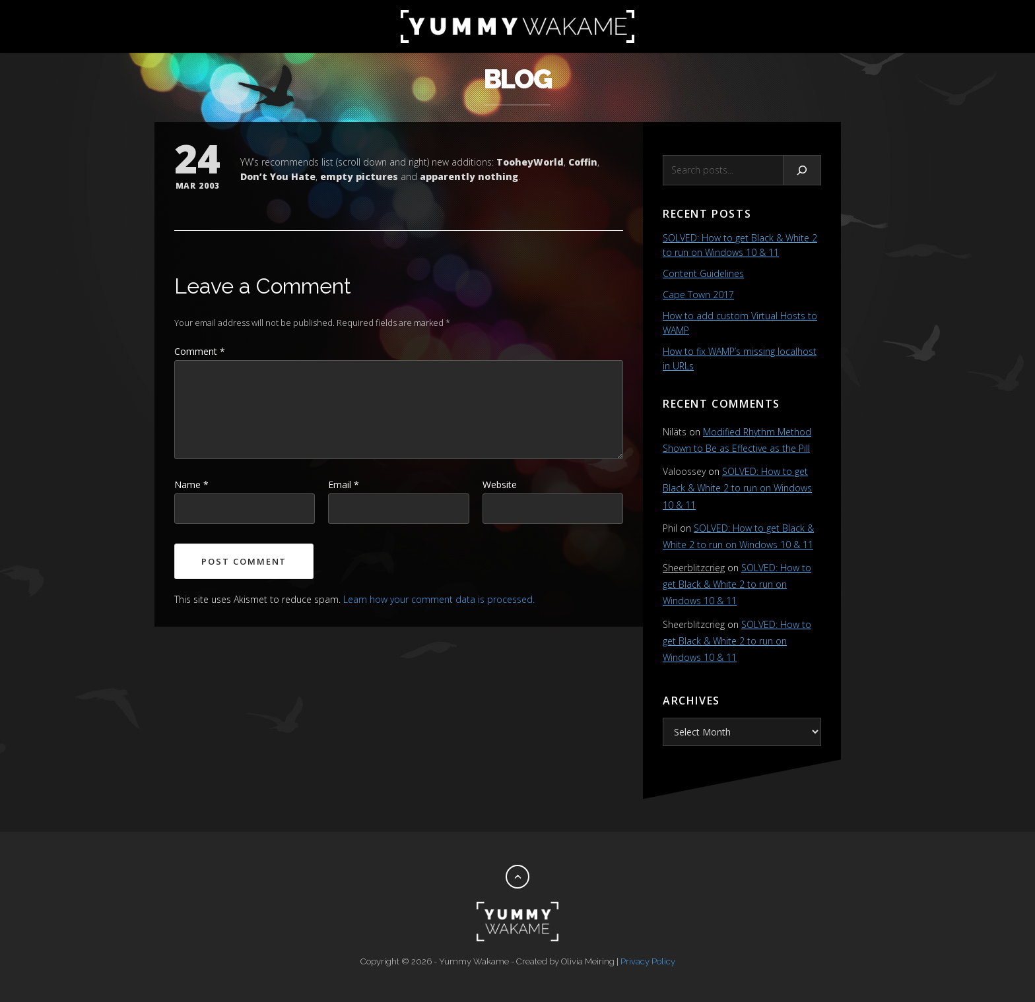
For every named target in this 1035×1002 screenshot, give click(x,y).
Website (500, 484)
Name (191, 484)
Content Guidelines (703, 273)
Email (343, 484)
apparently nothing (469, 176)
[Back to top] (517, 877)
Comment (199, 351)
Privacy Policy (647, 961)
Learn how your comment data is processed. (439, 599)
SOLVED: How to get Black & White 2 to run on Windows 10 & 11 (737, 488)
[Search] (802, 170)
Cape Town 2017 (698, 294)
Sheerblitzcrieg (694, 567)
